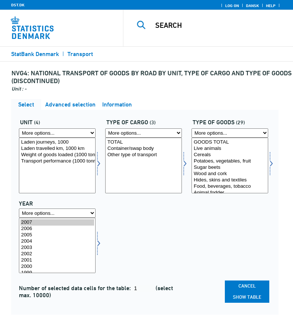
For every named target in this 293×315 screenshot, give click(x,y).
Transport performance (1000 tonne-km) (57, 161)
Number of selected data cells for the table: (75, 288)
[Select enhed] (57, 165)
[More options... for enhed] (57, 133)
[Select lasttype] (143, 165)
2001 (57, 260)
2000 (57, 266)
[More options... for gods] (230, 133)
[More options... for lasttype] (143, 133)
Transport (80, 54)
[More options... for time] (57, 213)
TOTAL (143, 142)
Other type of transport (143, 155)
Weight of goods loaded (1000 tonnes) (57, 155)
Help (271, 5)
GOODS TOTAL (230, 142)
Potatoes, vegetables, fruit (230, 161)
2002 (57, 254)
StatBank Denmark (35, 54)
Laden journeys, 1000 (57, 142)
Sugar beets (230, 167)
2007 (57, 222)
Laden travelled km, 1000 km (57, 148)
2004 (57, 241)
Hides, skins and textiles (230, 180)
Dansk (252, 5)
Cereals (230, 155)
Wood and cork (230, 174)
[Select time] (57, 245)
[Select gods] (230, 165)
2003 (57, 248)
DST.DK (17, 4)
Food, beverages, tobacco (230, 186)
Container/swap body (143, 148)
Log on (232, 5)
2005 (57, 235)
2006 (57, 229)
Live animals (230, 148)
